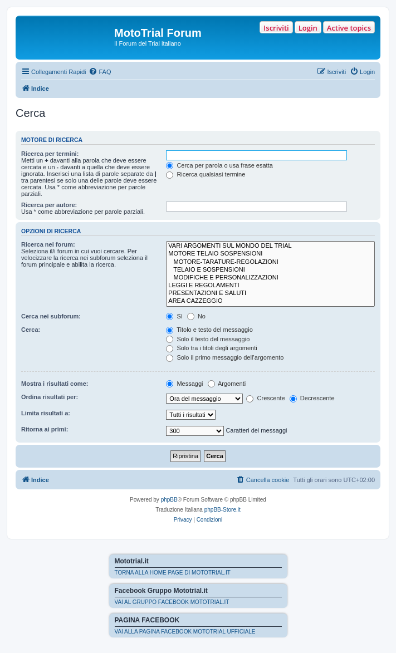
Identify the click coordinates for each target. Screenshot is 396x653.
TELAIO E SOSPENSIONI (270, 270)
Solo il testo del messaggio (208, 339)
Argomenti (227, 383)
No (196, 316)
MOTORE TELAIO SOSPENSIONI (270, 254)
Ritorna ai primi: (44, 429)
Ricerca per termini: (50, 153)
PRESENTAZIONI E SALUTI (270, 293)
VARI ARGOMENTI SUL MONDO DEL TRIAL (270, 246)
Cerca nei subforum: (51, 316)
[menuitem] (100, 71)
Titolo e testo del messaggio (209, 329)
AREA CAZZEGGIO (270, 301)
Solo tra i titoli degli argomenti (211, 348)
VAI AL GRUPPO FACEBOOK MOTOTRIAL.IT (172, 602)
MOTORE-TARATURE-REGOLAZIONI (270, 262)
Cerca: (30, 329)
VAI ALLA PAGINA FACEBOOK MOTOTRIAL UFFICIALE (185, 632)
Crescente (265, 398)
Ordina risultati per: (49, 397)
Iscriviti (276, 28)
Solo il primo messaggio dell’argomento (224, 357)
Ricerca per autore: (49, 205)
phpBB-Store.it (222, 510)
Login (308, 28)
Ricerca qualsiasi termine (205, 174)
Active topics (349, 28)
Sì (174, 316)
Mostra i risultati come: (54, 383)
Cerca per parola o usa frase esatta (219, 165)
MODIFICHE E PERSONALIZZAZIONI (270, 278)
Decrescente (312, 398)
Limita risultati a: (45, 413)
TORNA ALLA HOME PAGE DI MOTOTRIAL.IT (173, 572)
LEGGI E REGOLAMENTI (270, 285)
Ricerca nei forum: (48, 244)
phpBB (169, 500)
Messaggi (184, 383)
